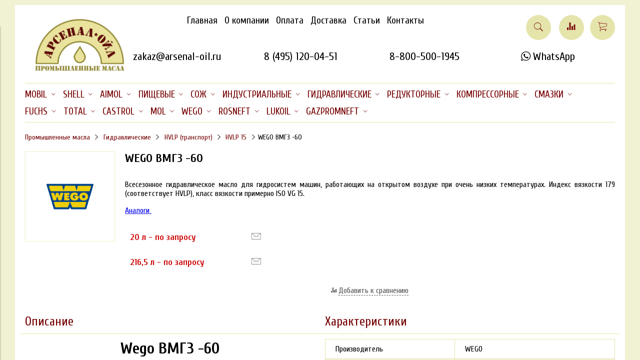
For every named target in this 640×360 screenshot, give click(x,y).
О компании (246, 20)
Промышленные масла (57, 137)
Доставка (328, 20)
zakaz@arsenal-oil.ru (177, 56)
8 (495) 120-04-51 (301, 56)
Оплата (290, 20)
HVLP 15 (236, 137)
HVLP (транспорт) (188, 137)
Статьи (367, 20)
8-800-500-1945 (425, 56)
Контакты (405, 20)
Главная (202, 20)
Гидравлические (127, 137)
